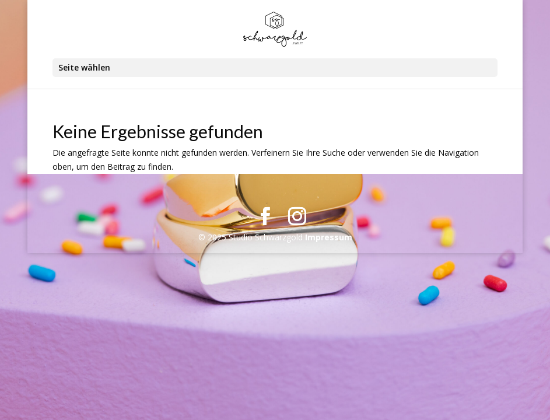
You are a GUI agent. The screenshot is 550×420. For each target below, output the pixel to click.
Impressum (328, 237)
